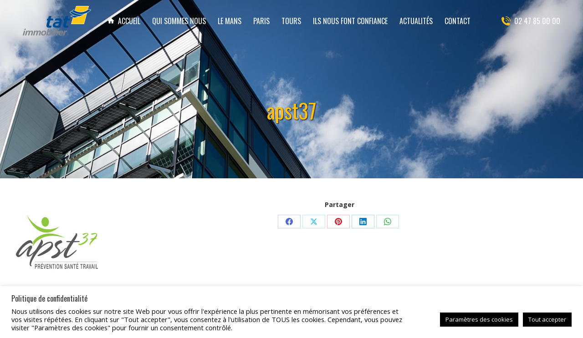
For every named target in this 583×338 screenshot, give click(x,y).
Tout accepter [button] (547, 319)
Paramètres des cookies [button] (479, 319)
